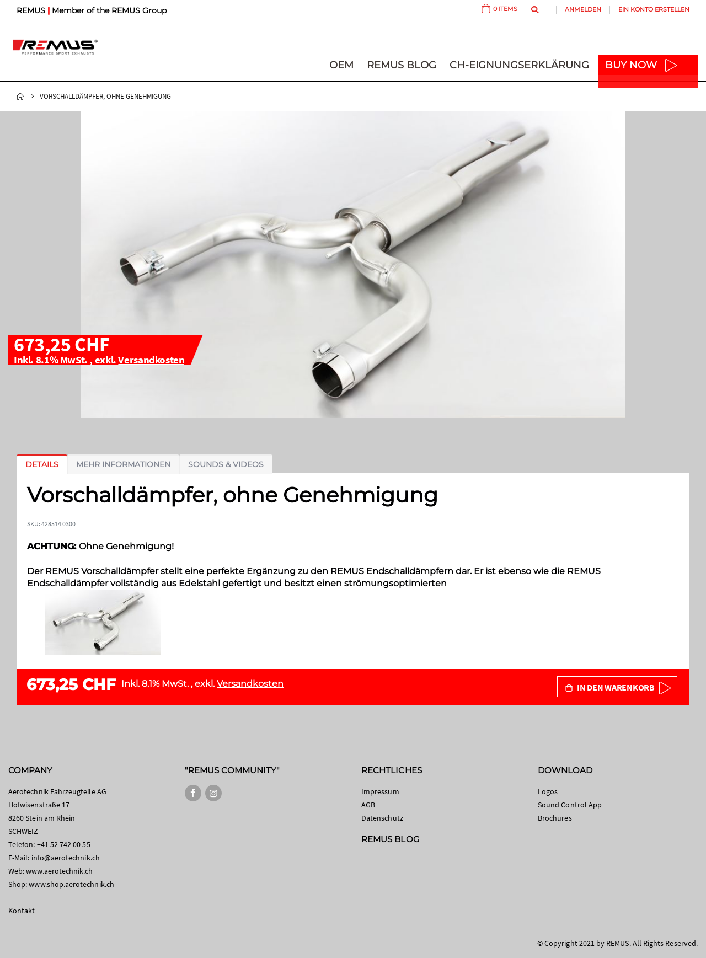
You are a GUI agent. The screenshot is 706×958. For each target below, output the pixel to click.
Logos (548, 791)
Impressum (380, 791)
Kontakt (21, 911)
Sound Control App (570, 805)
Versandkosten (151, 359)
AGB (368, 805)
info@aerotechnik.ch (65, 858)
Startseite (20, 96)
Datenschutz (382, 818)
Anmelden (583, 9)
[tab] (42, 464)
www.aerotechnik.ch (59, 871)
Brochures (555, 818)
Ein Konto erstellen (653, 9)
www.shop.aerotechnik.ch (71, 884)
